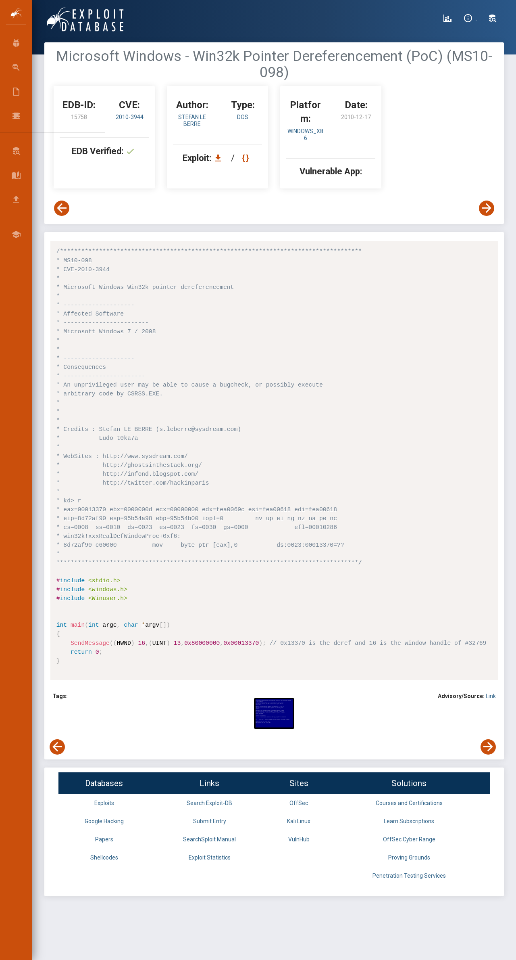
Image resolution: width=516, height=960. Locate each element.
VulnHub (299, 839)
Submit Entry (209, 821)
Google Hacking (104, 821)
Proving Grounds (409, 857)
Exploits (104, 803)
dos (242, 117)
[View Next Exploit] (486, 208)
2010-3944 (130, 117)
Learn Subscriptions (409, 821)
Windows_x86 (305, 134)
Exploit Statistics (210, 857)
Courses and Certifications (409, 803)
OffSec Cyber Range (409, 839)
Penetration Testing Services (409, 875)
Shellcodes (104, 857)
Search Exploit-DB (209, 803)
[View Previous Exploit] (61, 208)
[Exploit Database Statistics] (447, 19)
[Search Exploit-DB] (492, 19)
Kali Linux (298, 821)
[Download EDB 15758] (220, 158)
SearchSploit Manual (209, 839)
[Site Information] (470, 19)
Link (491, 696)
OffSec (298, 803)
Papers (104, 839)
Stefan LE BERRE (192, 120)
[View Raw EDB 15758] (246, 158)
